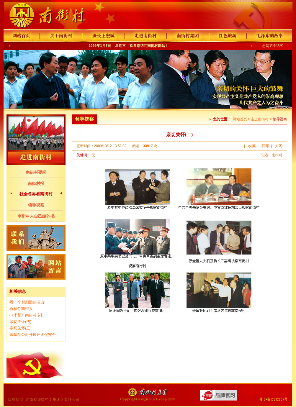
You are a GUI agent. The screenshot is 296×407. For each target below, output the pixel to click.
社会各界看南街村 (36, 193)
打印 (265, 146)
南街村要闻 (36, 172)
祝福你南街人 (21, 308)
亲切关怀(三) (21, 328)
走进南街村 (260, 119)
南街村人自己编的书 (36, 216)
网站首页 (240, 119)
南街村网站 (156, 46)
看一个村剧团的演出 (27, 302)
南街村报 (36, 183)
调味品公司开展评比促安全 (33, 334)
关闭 (278, 146)
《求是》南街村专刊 (27, 315)
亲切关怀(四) (21, 321)
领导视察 (36, 205)
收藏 (252, 146)
